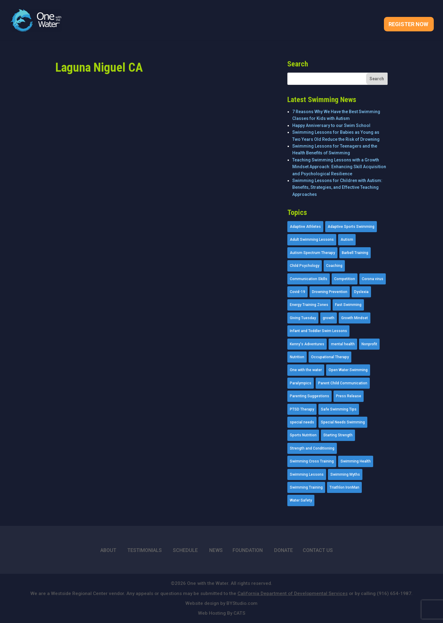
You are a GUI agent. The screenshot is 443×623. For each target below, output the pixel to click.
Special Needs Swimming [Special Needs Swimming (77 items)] (343, 422)
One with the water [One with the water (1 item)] (306, 370)
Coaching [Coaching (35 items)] (334, 266)
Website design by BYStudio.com (221, 603)
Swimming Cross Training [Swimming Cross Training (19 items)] (312, 461)
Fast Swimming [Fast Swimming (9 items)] (348, 305)
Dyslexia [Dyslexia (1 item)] (361, 292)
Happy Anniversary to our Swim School (331, 125)
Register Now (408, 24)
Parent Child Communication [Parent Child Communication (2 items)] (342, 383)
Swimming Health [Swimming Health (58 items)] (356, 461)
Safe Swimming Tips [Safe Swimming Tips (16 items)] (339, 409)
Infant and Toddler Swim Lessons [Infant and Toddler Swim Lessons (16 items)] (318, 331)
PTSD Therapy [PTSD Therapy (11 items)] (302, 409)
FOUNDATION (248, 550)
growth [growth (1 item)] (328, 318)
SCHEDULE (185, 550)
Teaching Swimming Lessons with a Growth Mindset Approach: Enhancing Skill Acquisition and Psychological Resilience (339, 166)
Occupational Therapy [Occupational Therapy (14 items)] (330, 357)
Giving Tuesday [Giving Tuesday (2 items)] (303, 318)
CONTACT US (318, 550)
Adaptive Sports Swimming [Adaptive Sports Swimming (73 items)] (351, 226)
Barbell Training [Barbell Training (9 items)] (355, 253)
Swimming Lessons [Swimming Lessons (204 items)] (307, 474)
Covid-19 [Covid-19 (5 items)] (297, 292)
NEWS (216, 550)
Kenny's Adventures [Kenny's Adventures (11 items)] (307, 344)
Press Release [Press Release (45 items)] (348, 396)
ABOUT (108, 550)
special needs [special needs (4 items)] (302, 422)
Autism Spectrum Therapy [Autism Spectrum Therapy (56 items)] (312, 253)
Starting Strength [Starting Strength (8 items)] (338, 435)
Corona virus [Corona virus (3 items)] (372, 279)
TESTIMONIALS (144, 550)
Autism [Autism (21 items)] (347, 239)
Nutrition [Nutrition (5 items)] (297, 357)
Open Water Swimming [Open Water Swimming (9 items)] (348, 370)
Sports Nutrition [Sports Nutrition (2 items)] (303, 435)
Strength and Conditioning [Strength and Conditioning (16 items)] (312, 448)
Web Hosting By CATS (221, 613)
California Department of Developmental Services (292, 593)
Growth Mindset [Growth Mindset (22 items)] (354, 318)
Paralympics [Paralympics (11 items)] (300, 383)
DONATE (283, 550)
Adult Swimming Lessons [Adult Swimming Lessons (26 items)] (312, 239)
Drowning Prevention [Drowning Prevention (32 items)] (329, 292)
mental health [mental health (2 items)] (343, 344)
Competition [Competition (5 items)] (344, 279)
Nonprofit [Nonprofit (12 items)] (369, 344)
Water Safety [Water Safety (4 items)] (301, 500)
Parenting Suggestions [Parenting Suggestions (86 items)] (309, 396)
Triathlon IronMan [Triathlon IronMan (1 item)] (344, 487)
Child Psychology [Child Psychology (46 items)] (304, 266)
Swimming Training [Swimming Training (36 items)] (306, 487)
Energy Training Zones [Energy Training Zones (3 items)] (309, 305)
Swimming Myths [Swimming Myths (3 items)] (345, 474)
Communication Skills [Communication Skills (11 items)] (308, 279)
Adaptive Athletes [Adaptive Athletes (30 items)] (305, 226)
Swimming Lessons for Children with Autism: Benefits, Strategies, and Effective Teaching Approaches (337, 187)
